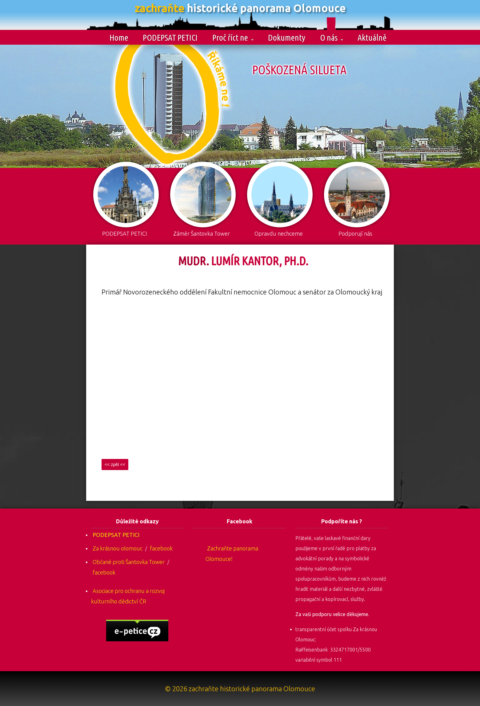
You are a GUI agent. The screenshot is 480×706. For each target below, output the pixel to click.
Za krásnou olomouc (117, 548)
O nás (331, 37)
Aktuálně (372, 37)
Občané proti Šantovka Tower (129, 562)
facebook (161, 548)
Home (119, 37)
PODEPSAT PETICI (170, 37)
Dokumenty (286, 37)
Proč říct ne (233, 37)
